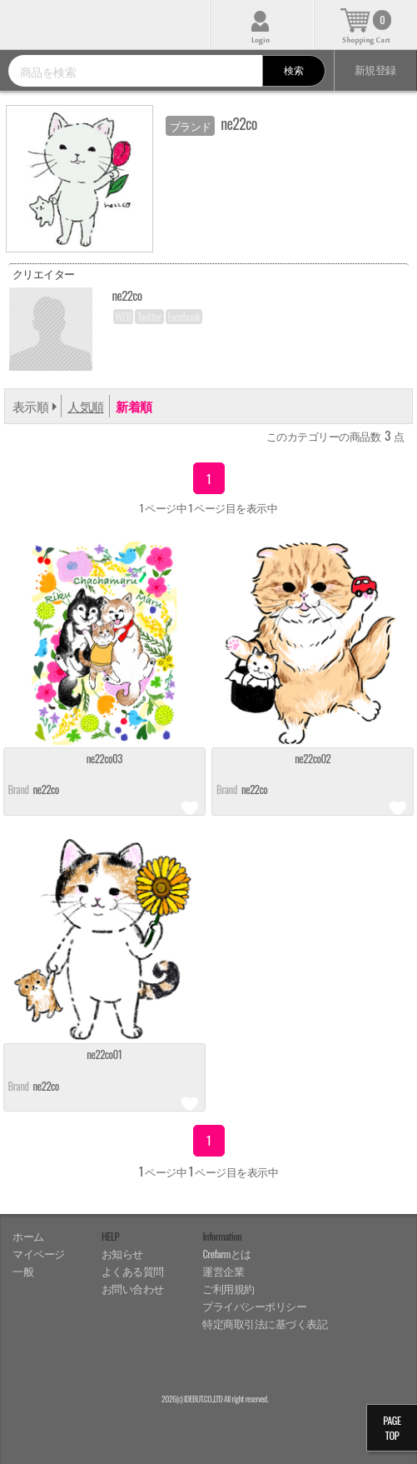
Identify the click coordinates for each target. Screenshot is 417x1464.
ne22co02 (312, 759)
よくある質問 (133, 1271)
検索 (293, 69)
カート (366, 24)
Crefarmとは (226, 1254)
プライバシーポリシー (254, 1306)
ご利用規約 (228, 1289)
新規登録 (375, 69)
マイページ (38, 1254)
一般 (22, 1271)
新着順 (133, 406)
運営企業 (223, 1271)
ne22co (46, 789)
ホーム (28, 1236)
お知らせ (122, 1254)
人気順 (85, 406)
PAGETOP (391, 1427)
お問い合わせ (133, 1289)
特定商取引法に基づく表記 (264, 1324)
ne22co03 (104, 759)
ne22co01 (104, 1055)
